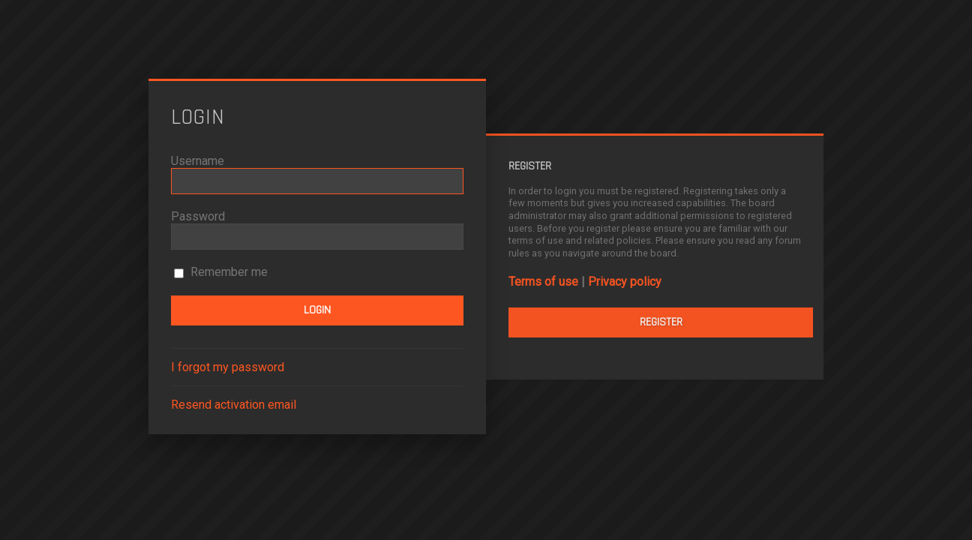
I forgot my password (227, 367)
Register (661, 322)
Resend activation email (233, 405)
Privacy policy (625, 281)
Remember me (221, 272)
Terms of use (543, 281)
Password (198, 216)
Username (197, 161)
